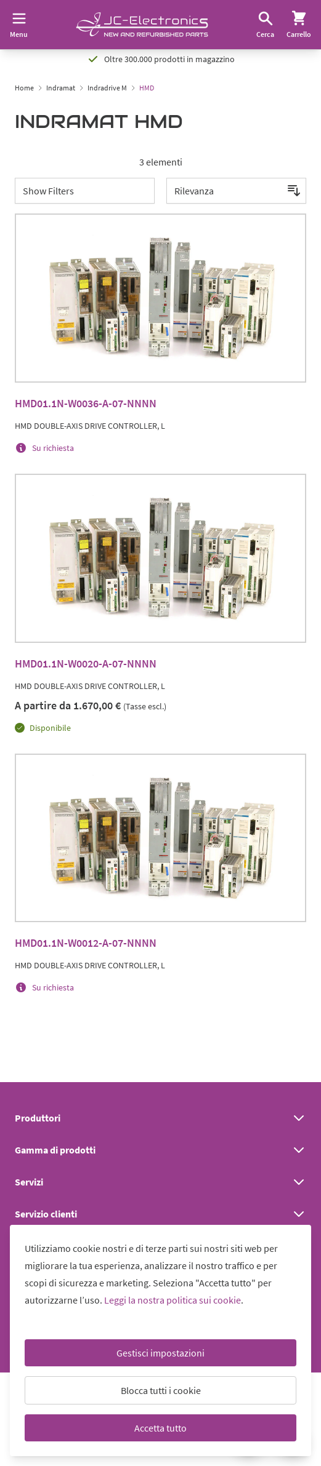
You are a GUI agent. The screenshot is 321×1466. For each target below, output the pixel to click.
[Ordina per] (236, 191)
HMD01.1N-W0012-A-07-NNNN (85, 943)
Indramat (60, 87)
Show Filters (48, 191)
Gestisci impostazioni (160, 1353)
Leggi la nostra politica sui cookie (172, 1300)
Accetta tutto (160, 1428)
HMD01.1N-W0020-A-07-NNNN (85, 663)
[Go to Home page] (142, 25)
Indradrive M (107, 87)
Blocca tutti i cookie (161, 1390)
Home (24, 87)
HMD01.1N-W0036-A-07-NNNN (85, 403)
